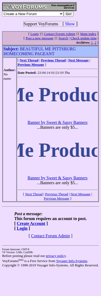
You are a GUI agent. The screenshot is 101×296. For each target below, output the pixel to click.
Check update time (84, 38)
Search (63, 38)
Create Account (31, 223)
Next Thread (34, 194)
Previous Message (56, 198)
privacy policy (56, 256)
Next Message (80, 194)
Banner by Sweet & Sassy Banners (57, 122)
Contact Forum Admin (59, 34)
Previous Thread (56, 194)
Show (70, 24)
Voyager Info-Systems (71, 261)
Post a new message (40, 38)
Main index (88, 34)
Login (34, 34)
